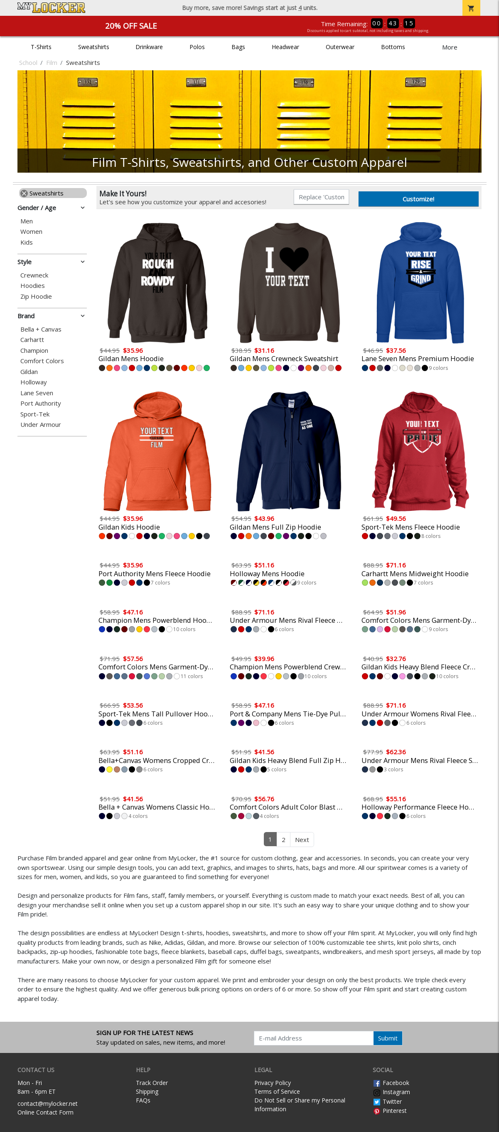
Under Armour (40, 424)
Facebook (391, 1083)
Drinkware (149, 47)
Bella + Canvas (40, 329)
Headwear (285, 47)
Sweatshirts (93, 47)
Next (302, 839)
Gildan (29, 371)
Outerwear (340, 47)
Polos (197, 47)
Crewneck (34, 275)
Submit (388, 1038)
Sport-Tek (34, 414)
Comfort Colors (42, 360)
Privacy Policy (272, 1083)
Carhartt (32, 339)
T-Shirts (41, 47)
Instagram (391, 1092)
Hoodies (32, 285)
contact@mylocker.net (47, 1103)
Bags (238, 47)
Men (26, 221)
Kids (26, 242)
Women (31, 231)
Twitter (387, 1101)
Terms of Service (277, 1091)
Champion (34, 350)
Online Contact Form (45, 1112)
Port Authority (40, 403)
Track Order (152, 1083)
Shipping (147, 1091)
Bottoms (393, 47)
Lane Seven (36, 392)
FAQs (143, 1100)
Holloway (33, 382)
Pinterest (390, 1111)
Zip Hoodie (36, 296)
